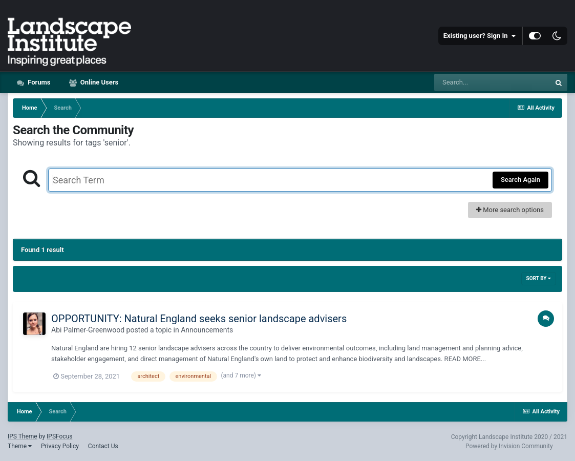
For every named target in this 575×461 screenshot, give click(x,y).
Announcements (207, 330)
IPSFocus (59, 436)
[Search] (492, 82)
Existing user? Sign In (479, 36)
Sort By (538, 278)
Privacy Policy (60, 446)
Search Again (520, 179)
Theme (20, 446)
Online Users (99, 82)
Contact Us (103, 446)
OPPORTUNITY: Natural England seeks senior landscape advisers (199, 318)
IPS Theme (22, 436)
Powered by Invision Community (509, 446)
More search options (510, 210)
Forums (38, 82)
